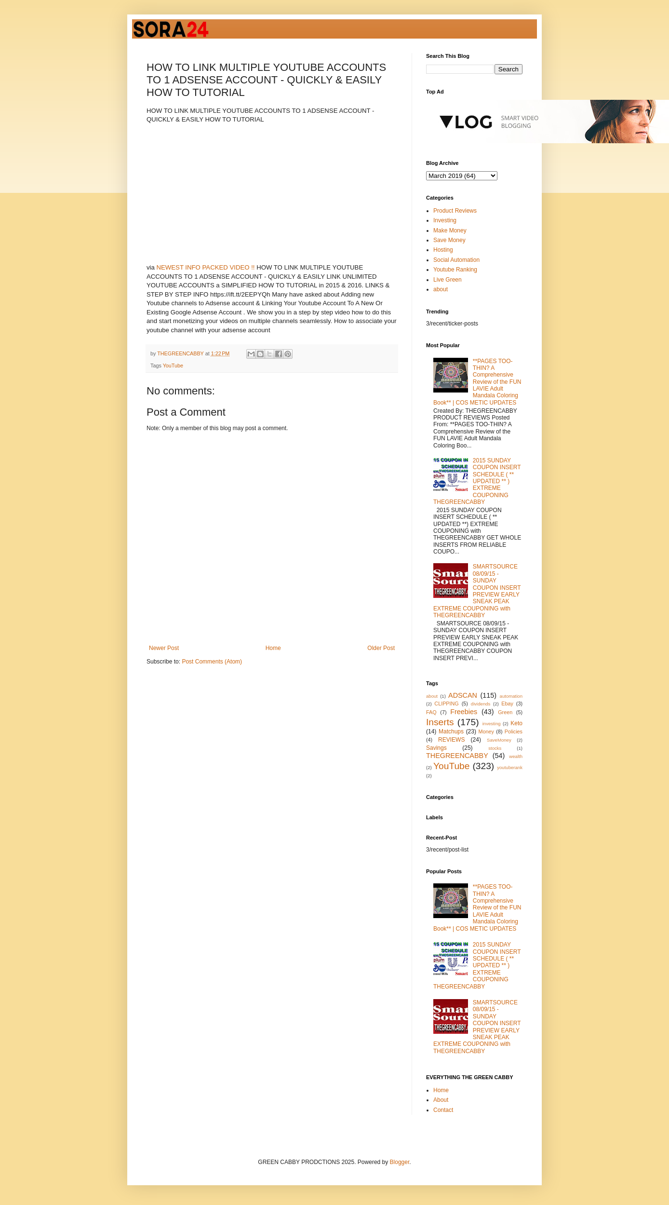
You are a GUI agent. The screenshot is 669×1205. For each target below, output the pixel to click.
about (440, 289)
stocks (494, 748)
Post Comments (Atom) (212, 661)
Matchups (451, 731)
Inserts (440, 722)
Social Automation (456, 260)
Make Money (450, 230)
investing (491, 723)
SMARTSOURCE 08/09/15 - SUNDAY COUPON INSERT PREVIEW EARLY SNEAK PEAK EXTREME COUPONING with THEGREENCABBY (477, 591)
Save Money (449, 240)
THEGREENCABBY (457, 755)
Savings (436, 748)
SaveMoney (499, 740)
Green (505, 712)
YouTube (173, 365)
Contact (443, 1110)
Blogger (400, 1162)
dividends (481, 703)
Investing (444, 220)
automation (511, 696)
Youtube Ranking (455, 269)
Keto (516, 723)
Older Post (381, 648)
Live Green (447, 279)
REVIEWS (451, 739)
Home (273, 648)
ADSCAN (462, 695)
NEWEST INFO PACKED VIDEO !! (206, 267)
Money (486, 731)
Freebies (463, 712)
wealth (515, 756)
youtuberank (509, 767)
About (440, 1100)
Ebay (507, 703)
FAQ (431, 712)
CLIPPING (446, 703)
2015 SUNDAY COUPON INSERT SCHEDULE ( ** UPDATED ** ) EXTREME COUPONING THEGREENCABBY (477, 481)
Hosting (443, 249)
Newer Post (164, 648)
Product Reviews (455, 210)
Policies (513, 731)
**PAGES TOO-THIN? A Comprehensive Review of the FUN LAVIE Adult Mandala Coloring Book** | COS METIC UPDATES (477, 382)
